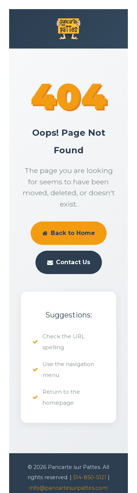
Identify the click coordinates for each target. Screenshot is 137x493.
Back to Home (68, 233)
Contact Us (68, 262)
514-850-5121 (89, 477)
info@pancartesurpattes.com (68, 488)
